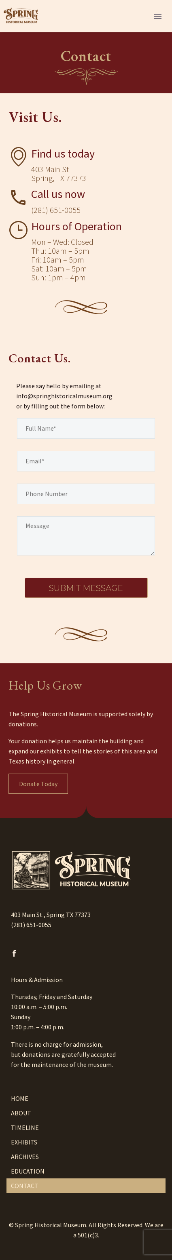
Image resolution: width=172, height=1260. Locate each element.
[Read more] (46, 201)
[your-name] (86, 428)
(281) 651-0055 (31, 925)
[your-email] (86, 461)
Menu (157, 16)
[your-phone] (86, 494)
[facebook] (14, 953)
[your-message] (86, 535)
